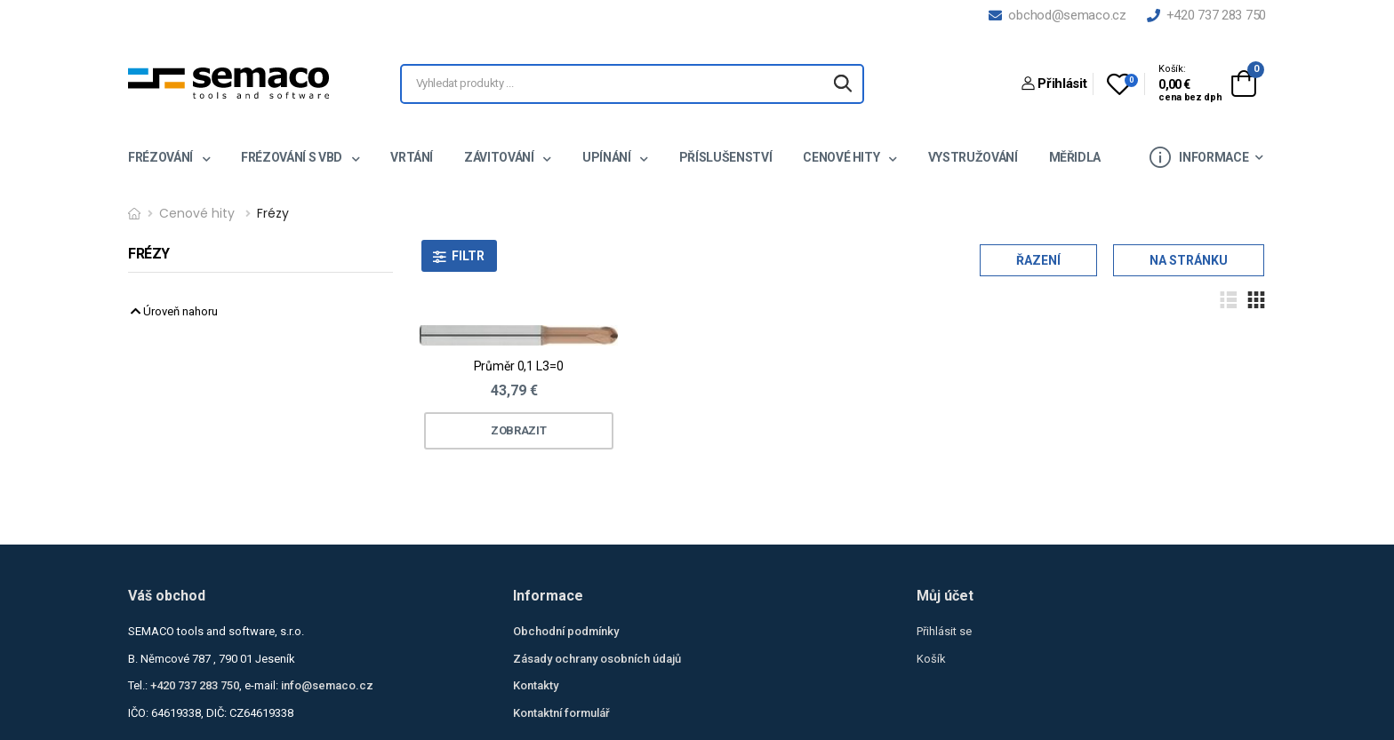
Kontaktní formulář (561, 713)
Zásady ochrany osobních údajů (597, 658)
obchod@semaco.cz (1057, 15)
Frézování (162, 157)
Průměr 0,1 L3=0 (519, 366)
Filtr (468, 256)
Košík (931, 658)
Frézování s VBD (292, 157)
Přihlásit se (944, 631)
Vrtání (411, 157)
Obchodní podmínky (566, 631)
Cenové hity (842, 157)
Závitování (500, 157)
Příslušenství (725, 157)
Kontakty (535, 685)
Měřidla (1075, 157)
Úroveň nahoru (174, 311)
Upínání (607, 157)
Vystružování (973, 157)
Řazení (1038, 260)
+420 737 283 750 (1206, 15)
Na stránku (1189, 260)
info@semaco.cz (327, 685)
